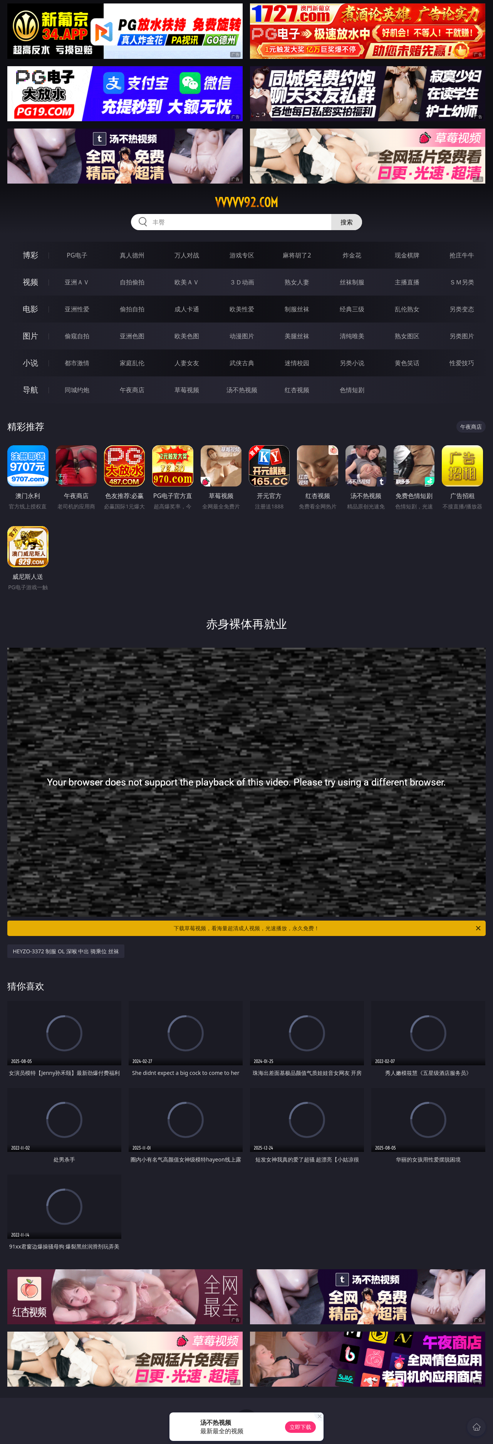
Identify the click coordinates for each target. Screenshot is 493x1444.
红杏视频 (297, 390)
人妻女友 (186, 363)
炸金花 (352, 255)
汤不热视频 (241, 390)
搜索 (346, 222)
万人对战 (186, 255)
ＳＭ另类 (461, 282)
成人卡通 (186, 309)
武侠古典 (242, 363)
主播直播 (407, 282)
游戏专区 (242, 255)
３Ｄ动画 (242, 282)
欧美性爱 (242, 309)
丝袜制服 (352, 282)
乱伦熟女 (407, 309)
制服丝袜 (297, 309)
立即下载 (300, 1427)
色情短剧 (352, 390)
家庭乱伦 (132, 363)
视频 (30, 282)
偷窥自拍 (77, 336)
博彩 (30, 255)
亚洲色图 (132, 336)
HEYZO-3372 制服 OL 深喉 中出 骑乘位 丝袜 (66, 951)
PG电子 (77, 255)
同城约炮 (77, 390)
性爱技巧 (461, 363)
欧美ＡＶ (186, 282)
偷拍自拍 (132, 309)
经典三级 (352, 309)
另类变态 (461, 309)
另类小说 (352, 363)
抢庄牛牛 (461, 255)
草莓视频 (186, 390)
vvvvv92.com (246, 202)
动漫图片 (242, 336)
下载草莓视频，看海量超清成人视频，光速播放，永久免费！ (328, 928)
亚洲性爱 (77, 309)
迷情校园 (297, 363)
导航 (30, 389)
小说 (30, 363)
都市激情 (77, 363)
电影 (30, 309)
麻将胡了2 (297, 255)
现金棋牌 (407, 255)
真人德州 (132, 255)
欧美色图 (186, 336)
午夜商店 (132, 390)
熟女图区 (407, 336)
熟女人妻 (297, 282)
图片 (30, 336)
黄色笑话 (407, 363)
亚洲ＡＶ (77, 282)
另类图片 (461, 336)
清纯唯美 (352, 336)
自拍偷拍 (132, 282)
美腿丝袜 (297, 336)
